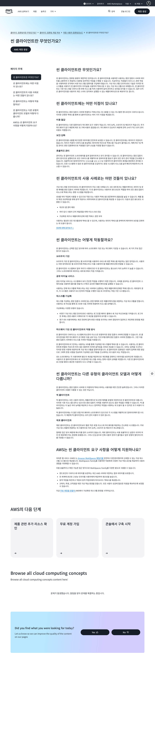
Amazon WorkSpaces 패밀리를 (91, 458)
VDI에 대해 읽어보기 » (65, 227)
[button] (23, 11)
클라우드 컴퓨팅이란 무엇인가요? (24, 32)
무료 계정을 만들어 (68, 490)
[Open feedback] (152, 373)
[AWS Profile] (149, 3)
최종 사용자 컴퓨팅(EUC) (73, 32)
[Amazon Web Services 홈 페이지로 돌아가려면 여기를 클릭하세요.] (9, 13)
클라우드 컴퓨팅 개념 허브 (50, 32)
